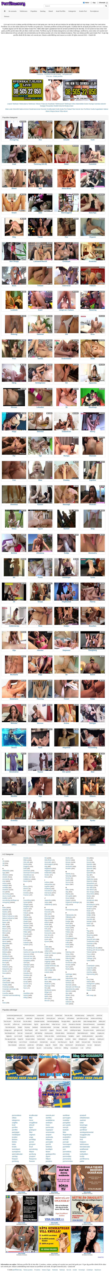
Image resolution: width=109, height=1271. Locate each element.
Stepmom (90, 881)
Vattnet (89, 981)
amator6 (83, 1115)
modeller (66, 1120)
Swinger (89, 921)
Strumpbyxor (91, 904)
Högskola (47, 870)
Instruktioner (48, 891)
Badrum (5, 914)
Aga (3, 873)
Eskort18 (62, 106)
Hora (46, 877)
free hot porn (7, 1021)
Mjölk (46, 996)
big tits (36, 1024)
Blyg (3, 946)
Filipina (26, 917)
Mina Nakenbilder (78, 104)
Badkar (4, 912)
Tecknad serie (91, 939)
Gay (94, 2)
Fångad (26, 904)
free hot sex (17, 1021)
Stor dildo (90, 887)
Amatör (4, 877)
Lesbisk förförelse (50, 966)
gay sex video (77, 1021)
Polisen (68, 930)
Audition (5, 898)
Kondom (47, 931)
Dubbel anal (28, 877)
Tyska (88, 960)
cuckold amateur (27, 1024)
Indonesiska (48, 884)
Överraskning (70, 910)
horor (31, 1120)
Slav (67, 999)
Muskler (68, 868)
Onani (68, 898)
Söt (88, 858)
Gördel (26, 969)
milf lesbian (39, 1045)
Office (67, 889)
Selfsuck (68, 980)
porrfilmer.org (17, 1270)
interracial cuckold (45, 1027)
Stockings (90, 885)
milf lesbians (70, 1018)
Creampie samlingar (9, 989)
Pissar (68, 928)
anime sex (22, 1045)
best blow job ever (75, 1027)
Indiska (46, 882)
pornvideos (67, 1152)
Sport (88, 870)
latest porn (98, 1045)
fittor (30, 1118)
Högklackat (48, 868)
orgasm (51, 1030)
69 (3, 865)
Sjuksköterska (70, 989)
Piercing (68, 925)
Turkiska (89, 956)
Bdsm (4, 926)
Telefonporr (68, 104)
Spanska (89, 866)
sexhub (65, 1139)
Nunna (68, 882)
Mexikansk (48, 990)
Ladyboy (47, 949)
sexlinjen (49, 1123)
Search (55, 1045)
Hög (45, 866)
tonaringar (83, 1125)
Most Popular (29, 1030)
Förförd (26, 928)
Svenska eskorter (100, 104)
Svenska (89, 919)
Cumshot (5, 993)
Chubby (5, 985)
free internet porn (10, 1027)
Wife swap (90, 995)
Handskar (27, 993)
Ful (25, 938)
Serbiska (68, 983)
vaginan (32, 1135)
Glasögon (27, 965)
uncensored (40, 1015)
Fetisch (26, 913)
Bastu (4, 922)
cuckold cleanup (61, 1036)
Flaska (26, 921)
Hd (45, 858)
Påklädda (69, 917)
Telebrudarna (23, 104)
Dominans (27, 870)
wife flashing (38, 1033)
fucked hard (58, 1015)
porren (31, 1142)
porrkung (32, 1154)
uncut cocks (20, 1018)
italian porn (102, 1021)
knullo (14, 1147)
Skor (67, 993)
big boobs (86, 1027)
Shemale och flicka (72, 987)
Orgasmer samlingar (72, 902)
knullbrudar (33, 1115)
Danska (26, 858)
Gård (25, 962)
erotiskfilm (66, 1137)
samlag (14, 1156)
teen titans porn (62, 1042)
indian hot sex (56, 1024)
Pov (67, 936)
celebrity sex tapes (75, 1030)
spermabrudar (17, 1154)
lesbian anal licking (96, 1018)
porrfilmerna (84, 1159)
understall (31, 1048)
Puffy (67, 942)
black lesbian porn (82, 1033)
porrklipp (32, 1139)
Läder (46, 947)
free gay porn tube (10, 1039)
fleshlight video (12, 1042)
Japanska (47, 900)
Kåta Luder (9, 109)
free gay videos (66, 1021)
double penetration (87, 1036)
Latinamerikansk (49, 959)
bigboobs (9, 1036)
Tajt (88, 933)
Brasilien (5, 950)
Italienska (47, 895)
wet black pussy (79, 1015)
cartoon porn (95, 1027)
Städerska (90, 879)
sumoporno (16, 1152)
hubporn (83, 1142)
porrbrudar (50, 1127)
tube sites (64, 1027)
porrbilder (66, 1147)
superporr (49, 1130)
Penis (67, 923)
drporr (48, 1156)
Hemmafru (47, 862)
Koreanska (48, 933)
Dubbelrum (27, 879)
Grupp (26, 981)
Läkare (46, 951)
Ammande (5, 879)
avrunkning (33, 1149)
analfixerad (84, 1149)
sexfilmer (66, 1115)
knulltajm (49, 1149)
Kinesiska (47, 912)
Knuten (46, 926)
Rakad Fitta (71, 109)
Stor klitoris (90, 889)
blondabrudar (85, 1147)
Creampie (5, 987)
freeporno (33, 1159)
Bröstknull (5, 956)
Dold (25, 868)
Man (45, 977)
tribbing (66, 1048)
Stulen (89, 911)
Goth (25, 971)
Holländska (48, 873)
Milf (45, 994)
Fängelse (27, 906)
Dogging (26, 866)
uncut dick (7, 1024)
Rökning (68, 958)
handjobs (71, 1036)
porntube (66, 1154)
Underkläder (91, 966)
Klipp (46, 920)
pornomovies (68, 1161)
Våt (88, 979)
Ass (3, 892)
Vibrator (89, 986)
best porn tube (86, 1042)
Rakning (68, 952)
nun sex (89, 1045)
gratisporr (32, 1130)
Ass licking (5, 894)
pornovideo (67, 1156)
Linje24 (9, 104)
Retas (68, 954)
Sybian (89, 925)
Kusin (46, 939)
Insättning (47, 888)
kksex (48, 1152)
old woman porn (80, 1045)
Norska (68, 878)
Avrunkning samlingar (9, 900)
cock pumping (59, 1039)
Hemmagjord (48, 864)
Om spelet (69, 896)
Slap (67, 997)
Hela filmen (48, 860)
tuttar (82, 1123)
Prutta (68, 940)
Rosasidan (49, 106)
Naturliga (69, 876)
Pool (67, 934)
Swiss (88, 923)
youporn (32, 1156)
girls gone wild (18, 1030)
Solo (67, 1004)
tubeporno (16, 1120)
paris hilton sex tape (82, 1018)
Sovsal (89, 862)
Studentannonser (35, 109)
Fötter (25, 932)
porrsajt (65, 1142)
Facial (25, 902)
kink (81, 1139)
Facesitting (27, 900)
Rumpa (68, 965)
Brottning (5, 960)
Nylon (67, 884)
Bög (3, 948)
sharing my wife (39, 1018)
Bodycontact (69, 106)
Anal (3, 881)
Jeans (46, 902)
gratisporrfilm (51, 1154)
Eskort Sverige (89, 104)
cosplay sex (100, 1033)
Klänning (47, 916)
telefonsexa (84, 1144)
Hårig (25, 997)
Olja (67, 892)
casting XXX (90, 1015)
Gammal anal (28, 956)
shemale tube (44, 1042)
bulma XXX (43, 1030)
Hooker (46, 875)
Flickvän (26, 925)
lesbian (93, 1033)
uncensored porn (29, 1015)
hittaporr (49, 1139)
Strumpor (90, 906)
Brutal (4, 965)
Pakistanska (70, 915)
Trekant (89, 952)
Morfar (68, 858)
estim (65, 1030)
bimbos (14, 1139)
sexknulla (49, 1137)
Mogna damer (54, 111)
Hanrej (26, 995)
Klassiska (47, 918)
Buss (4, 973)
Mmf (45, 998)
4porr (31, 1127)
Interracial (47, 893)
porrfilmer (83, 1130)
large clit (48, 1045)
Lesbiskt (47, 968)
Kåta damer (64, 111)
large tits (20, 1039)
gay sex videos (45, 1024)
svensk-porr (50, 1115)
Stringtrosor (90, 900)
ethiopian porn (83, 1039)
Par (67, 919)
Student (89, 909)
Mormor (68, 860)
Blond (4, 941)
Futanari (26, 942)
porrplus (49, 1161)
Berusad (5, 931)
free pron (59, 1030)
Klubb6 (56, 106)
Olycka (68, 894)
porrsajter (49, 1142)
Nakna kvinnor (24, 109)
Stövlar (89, 896)
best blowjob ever (10, 1033)
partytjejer (15, 1132)
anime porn (61, 1018)
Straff (88, 898)
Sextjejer (43, 106)
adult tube (29, 1018)
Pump (68, 947)
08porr (48, 1159)
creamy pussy (49, 1033)
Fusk (25, 940)
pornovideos (16, 1115)
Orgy (67, 904)
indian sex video (49, 1036)
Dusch (26, 881)
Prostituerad (70, 938)
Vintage (89, 988)
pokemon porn (100, 1030)
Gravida (26, 973)
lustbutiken (84, 1154)
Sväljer (89, 915)
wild (36, 1030)
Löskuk (46, 972)
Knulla (93, 109)
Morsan (68, 862)
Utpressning (91, 974)
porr (64, 1149)
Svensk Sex (79, 109)
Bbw (3, 924)
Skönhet (68, 991)
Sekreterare (69, 978)
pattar (82, 1161)
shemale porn (71, 1033)
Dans (4, 1003)
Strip (88, 902)
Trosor (89, 954)
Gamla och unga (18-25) (32, 952)
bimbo (14, 1142)
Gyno (25, 988)
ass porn (52, 1042)
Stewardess (90, 883)
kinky (61, 1045)
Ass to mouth (6, 896)
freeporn (83, 1137)
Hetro (87, 2)
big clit (71, 1042)
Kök (45, 929)
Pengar (68, 921)
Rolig (67, 960)
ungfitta (14, 1123)
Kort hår (47, 935)
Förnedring (27, 930)
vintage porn (7, 1030)
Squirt (88, 877)
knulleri (14, 1137)
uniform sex (16, 1024)
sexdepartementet (86, 1132)
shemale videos (59, 1033)
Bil (3, 935)
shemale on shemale (75, 1024)
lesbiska (49, 1147)
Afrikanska (5, 870)
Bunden (5, 971)
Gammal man (28, 958)
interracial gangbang (53, 1021)
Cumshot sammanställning (11, 995)
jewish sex (31, 1045)
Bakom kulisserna (8, 916)
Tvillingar (90, 958)
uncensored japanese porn (14, 1015)
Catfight (5, 978)
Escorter (44, 109)
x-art (82, 1048)
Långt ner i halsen (50, 953)
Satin (67, 976)
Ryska (68, 969)
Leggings (47, 961)
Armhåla (5, 887)
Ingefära (47, 886)
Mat (45, 988)
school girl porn (51, 1018)
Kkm (45, 914)
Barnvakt (5, 920)
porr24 (48, 1144)
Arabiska (5, 885)
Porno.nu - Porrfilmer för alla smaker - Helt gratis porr (54, 74)
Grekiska (26, 975)
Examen (26, 895)
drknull (31, 1125)
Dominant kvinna (29, 873)
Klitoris (46, 922)
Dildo (25, 860)
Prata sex (44, 104)
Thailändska (91, 941)
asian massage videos (89, 1021)
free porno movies (88, 1030)
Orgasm (68, 900)
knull (13, 1125)
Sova (88, 860)
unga (31, 1137)
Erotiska (26, 893)
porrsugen (66, 1118)
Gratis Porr (63, 109)
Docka (26, 864)
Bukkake (5, 967)
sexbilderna (50, 1120)
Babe (4, 907)
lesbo (74, 1039)
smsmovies (50, 1132)
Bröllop (4, 954)
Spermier (90, 868)
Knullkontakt (51, 109)
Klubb (46, 924)
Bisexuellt (5, 939)
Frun (25, 936)
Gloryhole (27, 967)
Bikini (4, 933)
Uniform (89, 970)
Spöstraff (90, 873)
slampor (83, 1152)
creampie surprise (39, 1021)
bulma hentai (22, 1048)
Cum (4, 991)
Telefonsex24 (59, 104)
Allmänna (5, 875)
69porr (31, 1152)
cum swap (56, 1027)
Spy (88, 875)
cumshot (67, 1039)
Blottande (5, 943)
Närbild (68, 874)
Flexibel (26, 923)
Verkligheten (91, 984)
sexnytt (65, 1127)
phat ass (92, 1039)
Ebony (26, 886)
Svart (88, 917)
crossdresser (74, 1048)
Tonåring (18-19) (92, 948)
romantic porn (33, 1042)
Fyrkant (26, 944)
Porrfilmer (87, 109)
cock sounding (48, 1048)
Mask (46, 981)
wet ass (50, 1039)
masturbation (101, 1024)
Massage (47, 986)
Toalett (89, 946)
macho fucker (41, 1039)
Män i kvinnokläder (50, 979)
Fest (25, 911)
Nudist (68, 880)
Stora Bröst (90, 894)
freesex (32, 1161)
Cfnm (4, 980)
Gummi (26, 984)
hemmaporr (67, 1144)
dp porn (39, 1048)
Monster (47, 1000)
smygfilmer (33, 1123)
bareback (35, 1027)
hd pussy (27, 1027)
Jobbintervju (48, 904)
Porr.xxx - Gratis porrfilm (55, 76)
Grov (25, 979)
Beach (4, 929)
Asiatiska (5, 889)
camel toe (99, 1015)
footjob (20, 1027)
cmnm (64, 1024)
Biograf (4, 937)
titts (102, 1027)
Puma (68, 944)
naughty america (29, 1036)
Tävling (89, 937)
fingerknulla (67, 1135)
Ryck (67, 967)
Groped (26, 977)
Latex (46, 957)
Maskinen (47, 984)
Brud (4, 962)
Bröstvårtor (6, 958)
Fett (25, 915)
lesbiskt (65, 1130)
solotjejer (83, 1127)
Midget (46, 992)
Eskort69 (16, 109)
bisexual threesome (89, 1024)
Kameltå (47, 910)
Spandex (89, 864)
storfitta (48, 1118)
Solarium (68, 1002)
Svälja (89, 913)
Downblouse (28, 875)
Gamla (26, 950)
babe (14, 1144)
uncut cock (50, 1015)
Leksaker (47, 963)
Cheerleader (6, 983)
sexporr (48, 1135)
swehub (83, 1120)
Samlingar (69, 974)
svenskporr (16, 1149)
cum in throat (23, 1042)
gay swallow (99, 1036)
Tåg (88, 931)
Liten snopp (48, 970)
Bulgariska (5, 969)
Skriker (68, 995)
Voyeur (89, 990)
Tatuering (90, 935)
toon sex (20, 1033)
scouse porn (28, 1033)
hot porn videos (30, 1039)
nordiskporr (16, 1135)
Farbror (26, 909)
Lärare (46, 955)
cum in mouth (18, 1036)
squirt (78, 1036)
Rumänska (69, 962)
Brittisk (4, 952)
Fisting (26, 919)
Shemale (102, 2)
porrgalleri (66, 1123)
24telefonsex (85, 1118)
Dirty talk (26, 862)
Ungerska (90, 968)
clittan (14, 1118)
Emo (25, 891)
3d (3, 863)
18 (3, 861)
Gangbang (27, 960)
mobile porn (100, 1039)
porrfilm (15, 1127)
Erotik (57, 109)
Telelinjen (16, 104)
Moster (68, 864)
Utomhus (90, 972)
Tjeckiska (90, 943)
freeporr (15, 1159)
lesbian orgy (10, 1018)
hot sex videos (27, 1021)
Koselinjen (51, 104)
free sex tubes (97, 1042)
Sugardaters (99, 109)
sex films (39, 1036)
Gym (25, 986)
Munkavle (69, 866)
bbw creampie (12, 1045)
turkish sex (58, 1048)
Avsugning (5, 902)
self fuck (88, 1048)
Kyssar (46, 941)
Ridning (68, 956)
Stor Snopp (90, 892)
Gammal (26, 954)
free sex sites (68, 1015)
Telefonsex (31, 104)
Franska (26, 934)
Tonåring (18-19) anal (94, 950)
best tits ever (69, 1045)
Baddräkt (5, 910)
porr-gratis (67, 1125)
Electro (26, 888)
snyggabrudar (85, 1135)
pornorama (67, 1159)
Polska (68, 932)
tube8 (77, 1042)
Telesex (38, 104)
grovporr (32, 1144)
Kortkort (47, 937)
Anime (4, 883)
